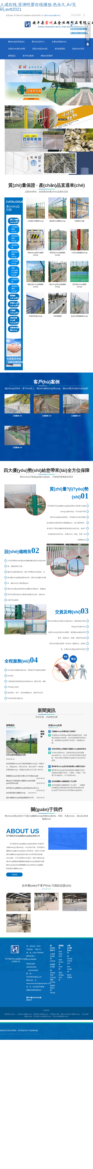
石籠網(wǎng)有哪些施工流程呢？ (64, 731)
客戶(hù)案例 (28, 56)
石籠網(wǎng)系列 (14, 311)
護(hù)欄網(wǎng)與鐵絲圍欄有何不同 (20, 798)
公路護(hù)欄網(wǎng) (15, 229)
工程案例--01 (17, 416)
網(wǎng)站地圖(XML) (53, 15)
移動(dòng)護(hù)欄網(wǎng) (14, 271)
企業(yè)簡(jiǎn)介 (59, 42)
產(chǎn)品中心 (38, 42)
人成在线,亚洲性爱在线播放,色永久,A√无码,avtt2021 (38, 7)
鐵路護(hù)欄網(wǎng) (15, 238)
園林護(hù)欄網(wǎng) (15, 254)
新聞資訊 (12, 56)
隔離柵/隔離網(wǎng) (14, 329)
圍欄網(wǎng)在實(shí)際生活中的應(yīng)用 (22, 776)
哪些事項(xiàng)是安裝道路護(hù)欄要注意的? (69, 766)
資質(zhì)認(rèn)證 (39, 49)
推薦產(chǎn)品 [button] (9, 1014)
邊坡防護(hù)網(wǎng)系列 (14, 320)
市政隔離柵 (57, 316)
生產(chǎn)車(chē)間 (16, 49)
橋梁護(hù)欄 (15, 246)
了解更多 (14, 874)
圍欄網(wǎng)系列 (14, 297)
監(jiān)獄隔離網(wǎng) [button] (60, 1016)
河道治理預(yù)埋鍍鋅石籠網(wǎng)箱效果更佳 (69, 749)
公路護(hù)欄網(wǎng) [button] (24, 1014)
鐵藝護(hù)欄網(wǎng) (15, 288)
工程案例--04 (17, 447)
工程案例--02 (46, 416)
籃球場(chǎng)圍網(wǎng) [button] (42, 1016)
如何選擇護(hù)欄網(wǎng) (16, 793)
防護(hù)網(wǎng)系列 (14, 304)
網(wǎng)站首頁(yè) (16, 42)
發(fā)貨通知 (60, 49)
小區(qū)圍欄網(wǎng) (79, 253)
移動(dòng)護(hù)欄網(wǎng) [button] (70, 1014)
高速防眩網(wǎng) (35, 316)
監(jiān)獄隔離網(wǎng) (79, 316)
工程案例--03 (75, 416)
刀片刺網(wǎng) (14, 262)
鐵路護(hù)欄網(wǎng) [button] (40, 1014)
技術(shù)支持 (78, 49)
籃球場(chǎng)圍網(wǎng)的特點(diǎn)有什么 (22, 788)
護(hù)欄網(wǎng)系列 (14, 221)
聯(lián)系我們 (47, 56)
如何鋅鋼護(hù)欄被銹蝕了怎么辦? (64, 781)
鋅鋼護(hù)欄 (15, 280)
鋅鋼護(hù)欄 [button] (54, 1014)
